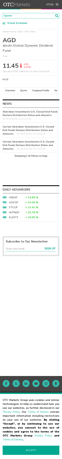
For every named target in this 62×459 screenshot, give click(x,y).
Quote (23, 90)
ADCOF (13, 203)
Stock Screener (15, 23)
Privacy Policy (11, 412)
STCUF (13, 207)
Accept (31, 450)
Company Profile (40, 90)
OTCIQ (49, 4)
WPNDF (14, 213)
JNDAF (13, 197)
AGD (26, 31)
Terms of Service (38, 412)
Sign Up (50, 249)
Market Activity (9, 31)
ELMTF (13, 218)
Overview (10, 90)
